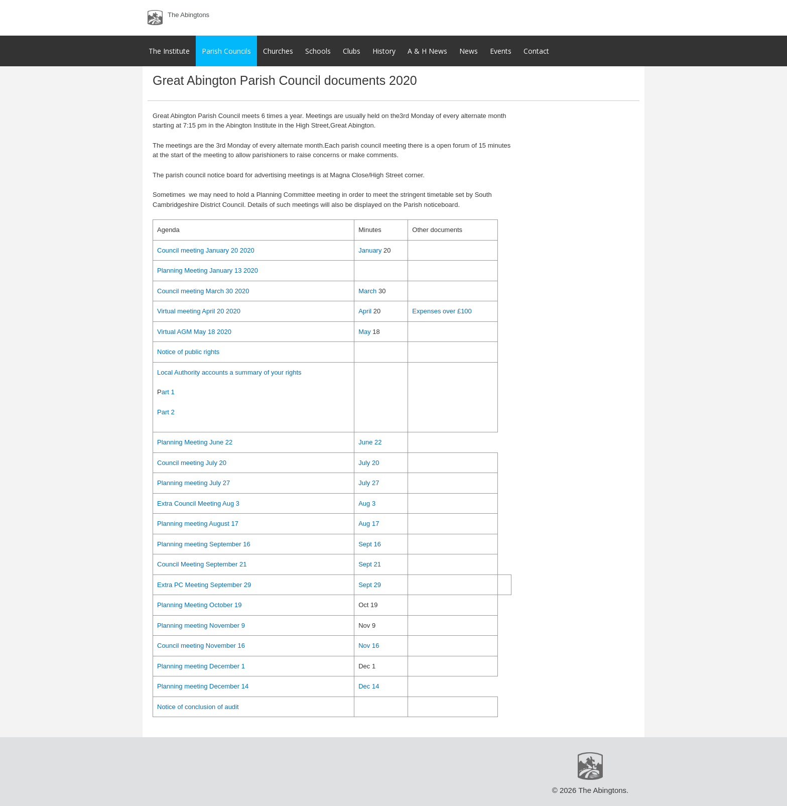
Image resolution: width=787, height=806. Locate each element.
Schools (318, 51)
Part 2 (166, 412)
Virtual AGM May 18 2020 (194, 331)
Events (500, 51)
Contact (536, 51)
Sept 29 (369, 585)
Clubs (351, 51)
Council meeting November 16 (201, 645)
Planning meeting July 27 (193, 483)
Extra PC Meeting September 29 (204, 585)
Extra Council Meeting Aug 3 (198, 503)
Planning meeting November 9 (201, 625)
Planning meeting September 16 (203, 544)
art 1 (168, 392)
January (369, 250)
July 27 (368, 483)
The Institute (169, 51)
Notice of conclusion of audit (198, 707)
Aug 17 (368, 523)
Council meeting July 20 (191, 463)
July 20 (368, 463)
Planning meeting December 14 (202, 686)
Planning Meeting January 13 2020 (207, 270)
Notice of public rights (188, 352)
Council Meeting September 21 (202, 564)
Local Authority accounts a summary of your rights (229, 372)
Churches (278, 51)
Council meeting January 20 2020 (205, 250)
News (468, 51)
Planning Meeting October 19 (199, 605)
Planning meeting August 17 (197, 523)
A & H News (427, 51)
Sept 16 (369, 544)
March (367, 291)
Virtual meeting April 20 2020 (198, 311)
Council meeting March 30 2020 (203, 291)
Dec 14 (368, 686)
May (364, 331)
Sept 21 (369, 564)
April (364, 311)
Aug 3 (366, 503)
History (384, 51)
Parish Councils (226, 51)
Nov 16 (368, 645)
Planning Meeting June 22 (194, 442)
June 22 (369, 442)
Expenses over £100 (442, 311)
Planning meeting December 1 (201, 666)
